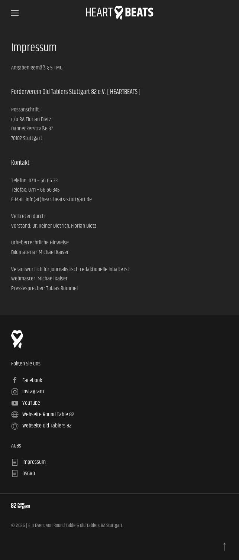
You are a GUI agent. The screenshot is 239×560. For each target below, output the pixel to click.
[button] (15, 13)
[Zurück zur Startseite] (119, 13)
